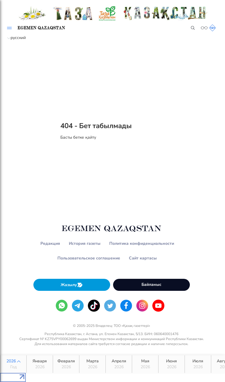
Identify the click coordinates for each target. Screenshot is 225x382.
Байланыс (151, 284)
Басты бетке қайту (78, 137)
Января (40, 364)
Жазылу (72, 285)
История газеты (84, 243)
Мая (145, 364)
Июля (198, 364)
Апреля (119, 364)
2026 (13, 364)
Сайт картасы (143, 258)
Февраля (66, 364)
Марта (92, 364)
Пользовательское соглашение (88, 258)
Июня (171, 364)
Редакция (50, 243)
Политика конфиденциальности (141, 243)
